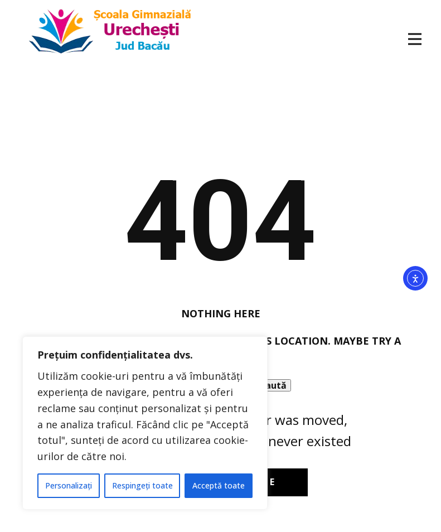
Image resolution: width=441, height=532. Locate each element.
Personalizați (68, 485)
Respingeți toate (142, 485)
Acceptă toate (218, 485)
